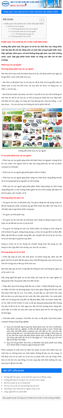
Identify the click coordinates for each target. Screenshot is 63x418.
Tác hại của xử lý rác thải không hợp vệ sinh (21, 386)
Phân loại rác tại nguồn (16, 26)
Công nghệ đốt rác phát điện (15, 391)
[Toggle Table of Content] (41, 20)
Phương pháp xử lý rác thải (21, 36)
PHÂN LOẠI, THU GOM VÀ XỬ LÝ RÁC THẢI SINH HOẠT (24, 24)
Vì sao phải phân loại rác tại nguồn (24, 31)
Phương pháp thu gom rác (25, 34)
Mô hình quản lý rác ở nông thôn (17, 383)
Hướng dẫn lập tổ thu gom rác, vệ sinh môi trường (24, 380)
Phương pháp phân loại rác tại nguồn (25, 29)
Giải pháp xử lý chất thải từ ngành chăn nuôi (22, 389)
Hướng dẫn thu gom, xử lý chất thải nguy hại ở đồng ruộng (27, 377)
